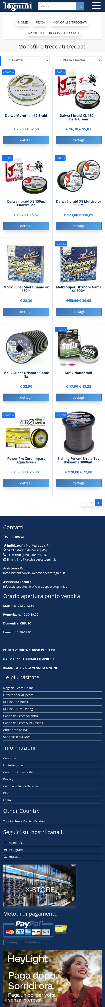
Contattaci (10, 758)
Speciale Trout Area (17, 737)
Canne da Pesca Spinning (20, 716)
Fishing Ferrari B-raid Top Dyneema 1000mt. (78, 461)
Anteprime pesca (15, 730)
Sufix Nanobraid (78, 374)
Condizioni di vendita (18, 772)
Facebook (12, 843)
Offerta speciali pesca (18, 695)
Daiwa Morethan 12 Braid (26, 115)
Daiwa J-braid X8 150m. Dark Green (79, 117)
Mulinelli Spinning (15, 702)
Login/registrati (14, 765)
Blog (6, 793)
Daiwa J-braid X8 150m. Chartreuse (26, 204)
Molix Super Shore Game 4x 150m (26, 290)
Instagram (13, 850)
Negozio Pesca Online (18, 688)
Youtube (11, 857)
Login (7, 800)
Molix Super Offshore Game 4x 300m (78, 290)
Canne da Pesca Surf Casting (23, 723)
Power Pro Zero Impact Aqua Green (26, 461)
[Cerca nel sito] (80, 6)
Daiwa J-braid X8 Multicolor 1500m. (78, 204)
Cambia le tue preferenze (21, 786)
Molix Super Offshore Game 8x (26, 376)
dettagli (26, 140)
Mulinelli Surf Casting (18, 709)
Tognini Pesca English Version (24, 821)
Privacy (8, 779)
